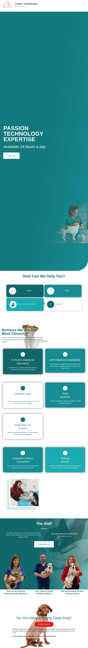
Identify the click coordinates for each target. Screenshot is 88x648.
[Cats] (50, 290)
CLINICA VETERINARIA (26, 4)
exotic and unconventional (25, 302)
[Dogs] (12, 290)
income (57, 302)
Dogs (28, 290)
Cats (66, 290)
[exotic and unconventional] (12, 302)
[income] (50, 302)
